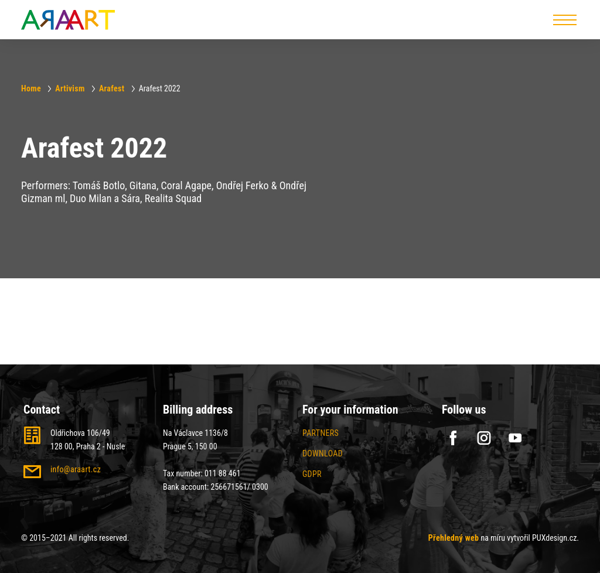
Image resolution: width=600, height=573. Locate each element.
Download (322, 453)
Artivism (69, 88)
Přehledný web (453, 538)
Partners (320, 433)
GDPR (312, 474)
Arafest (112, 88)
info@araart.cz (75, 469)
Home (31, 88)
